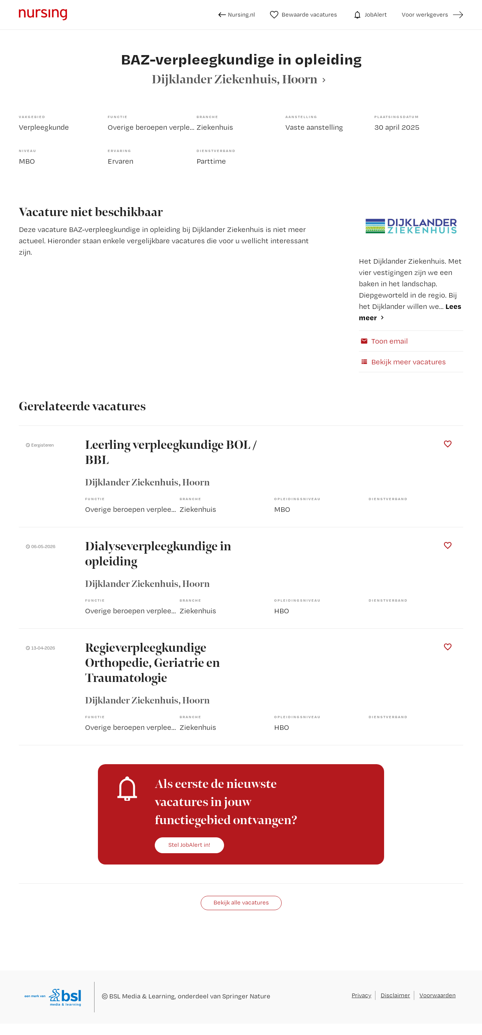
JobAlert (369, 14)
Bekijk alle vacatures (241, 902)
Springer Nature (246, 996)
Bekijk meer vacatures (402, 361)
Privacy (361, 995)
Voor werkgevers (425, 14)
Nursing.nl (236, 14)
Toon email (383, 341)
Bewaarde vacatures (303, 14)
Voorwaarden (437, 995)
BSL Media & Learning (142, 996)
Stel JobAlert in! (189, 844)
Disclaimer (395, 995)
